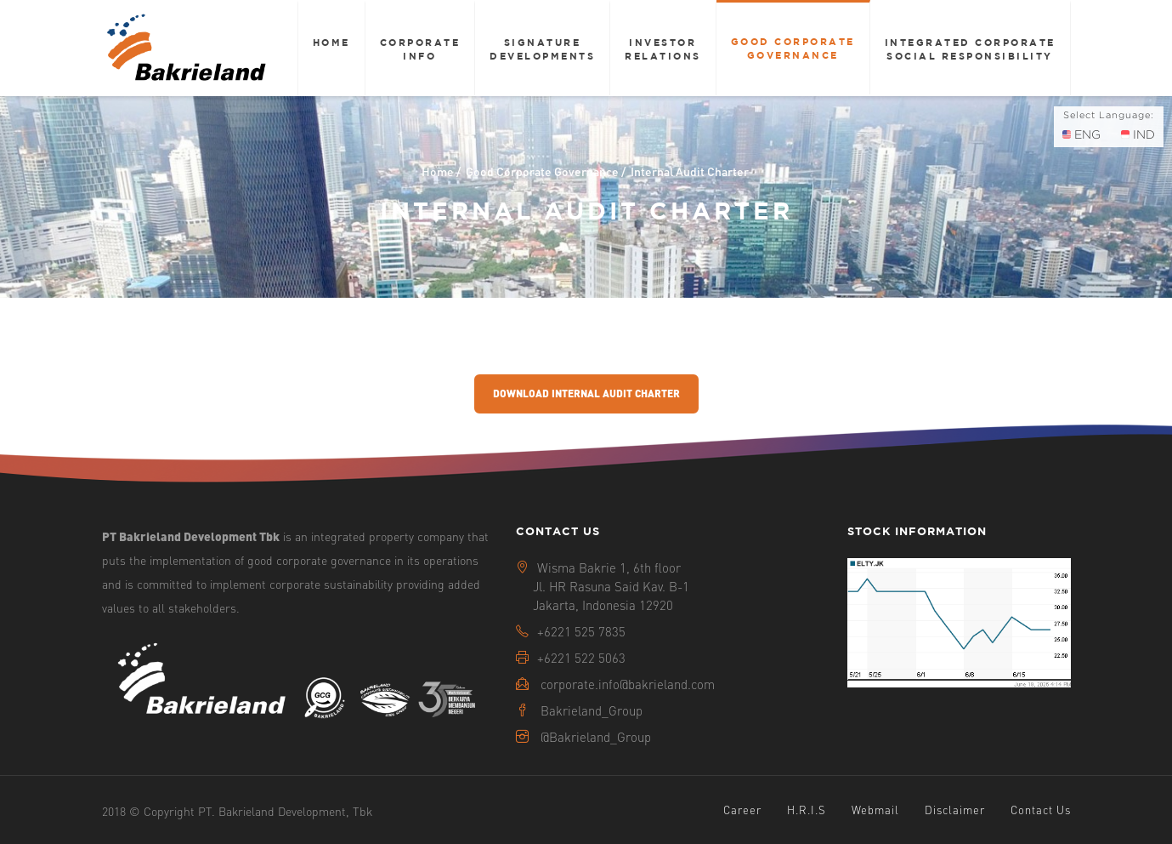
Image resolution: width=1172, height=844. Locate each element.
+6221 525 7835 (581, 631)
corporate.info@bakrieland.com (628, 684)
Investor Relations (663, 49)
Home (331, 42)
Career (742, 809)
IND (1138, 134)
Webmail (875, 809)
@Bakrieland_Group (596, 736)
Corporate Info (420, 49)
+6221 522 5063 (581, 657)
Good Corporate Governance (793, 48)
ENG (1081, 134)
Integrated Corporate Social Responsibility (970, 49)
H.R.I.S (806, 809)
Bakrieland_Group (592, 710)
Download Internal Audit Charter (586, 393)
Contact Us (1041, 809)
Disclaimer (955, 809)
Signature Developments (542, 49)
